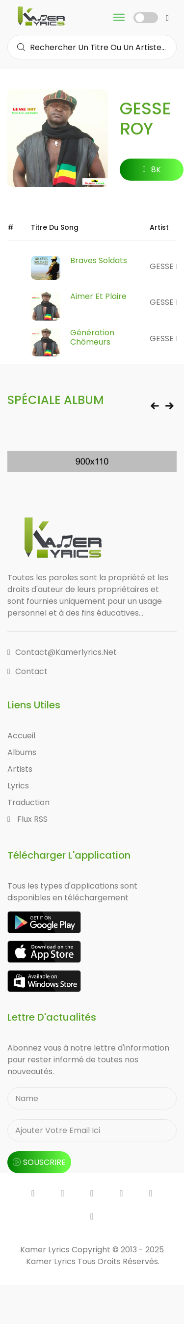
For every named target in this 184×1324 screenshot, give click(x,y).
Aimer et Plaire (98, 296)
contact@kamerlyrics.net (62, 652)
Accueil (21, 735)
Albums (21, 752)
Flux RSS (27, 819)
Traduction (28, 802)
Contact (27, 671)
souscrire (39, 1162)
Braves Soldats (98, 260)
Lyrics (18, 785)
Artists (19, 769)
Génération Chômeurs (92, 337)
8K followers (152, 172)
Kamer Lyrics (52, 1261)
